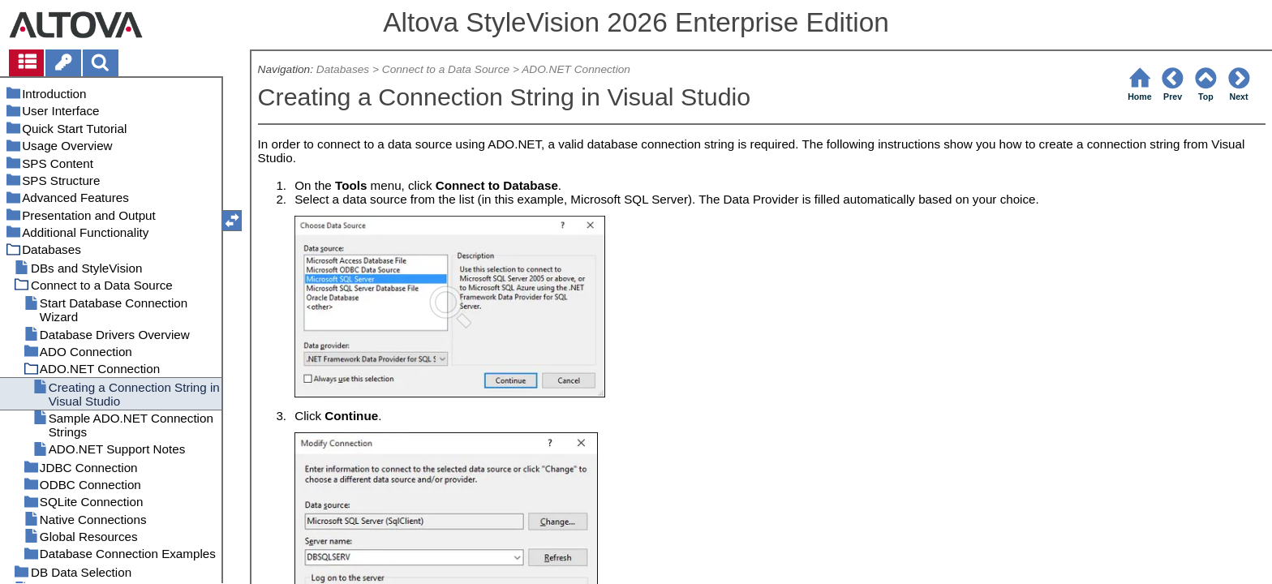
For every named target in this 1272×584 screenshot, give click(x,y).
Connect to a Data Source (445, 69)
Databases (342, 69)
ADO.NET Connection (576, 69)
